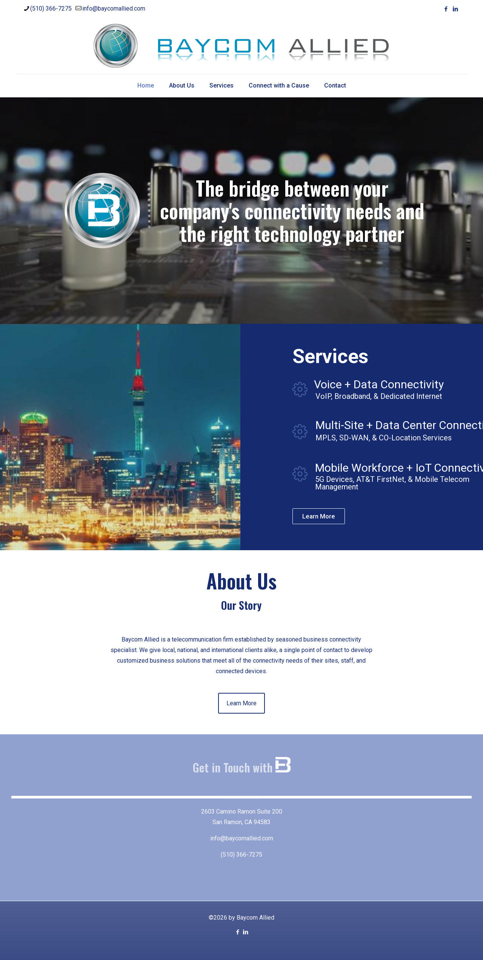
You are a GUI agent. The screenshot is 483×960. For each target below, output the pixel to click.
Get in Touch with (242, 767)
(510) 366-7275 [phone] (51, 8)
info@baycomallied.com (241, 838)
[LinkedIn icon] (455, 9)
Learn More (318, 516)
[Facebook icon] (446, 9)
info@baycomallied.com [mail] (113, 8)
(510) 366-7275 (241, 854)
